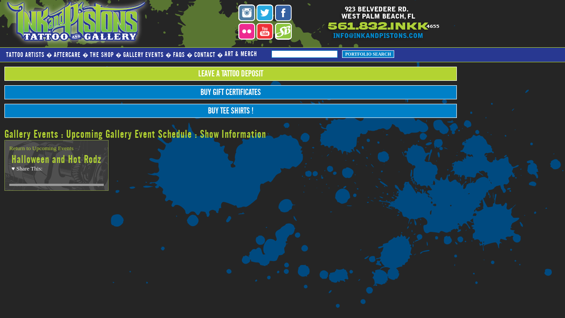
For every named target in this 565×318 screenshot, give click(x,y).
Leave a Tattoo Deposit (230, 73)
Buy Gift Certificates (230, 92)
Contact (204, 55)
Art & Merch (241, 54)
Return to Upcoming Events (41, 148)
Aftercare (67, 55)
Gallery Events (143, 55)
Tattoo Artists (25, 55)
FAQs (179, 55)
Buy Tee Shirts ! (230, 110)
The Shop (102, 55)
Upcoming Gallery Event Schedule (129, 134)
